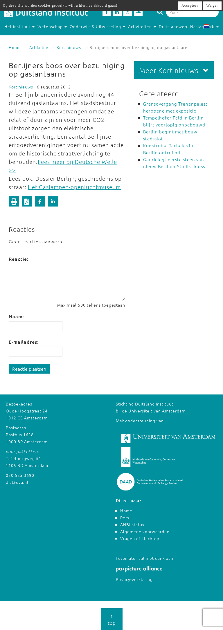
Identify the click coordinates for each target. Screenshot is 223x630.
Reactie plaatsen (29, 368)
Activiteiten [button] (142, 26)
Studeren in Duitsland (29, 38)
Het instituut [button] (19, 26)
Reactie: (18, 259)
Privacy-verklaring (134, 579)
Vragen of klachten (139, 538)
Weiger (212, 5)
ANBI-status (132, 524)
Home (15, 47)
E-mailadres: (24, 341)
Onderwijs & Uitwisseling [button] (97, 26)
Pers (124, 517)
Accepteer (189, 5)
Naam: (16, 316)
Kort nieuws (69, 47)
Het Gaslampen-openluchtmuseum (74, 186)
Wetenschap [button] (52, 26)
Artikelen (38, 47)
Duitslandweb (173, 26)
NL (211, 26)
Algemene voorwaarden (145, 531)
